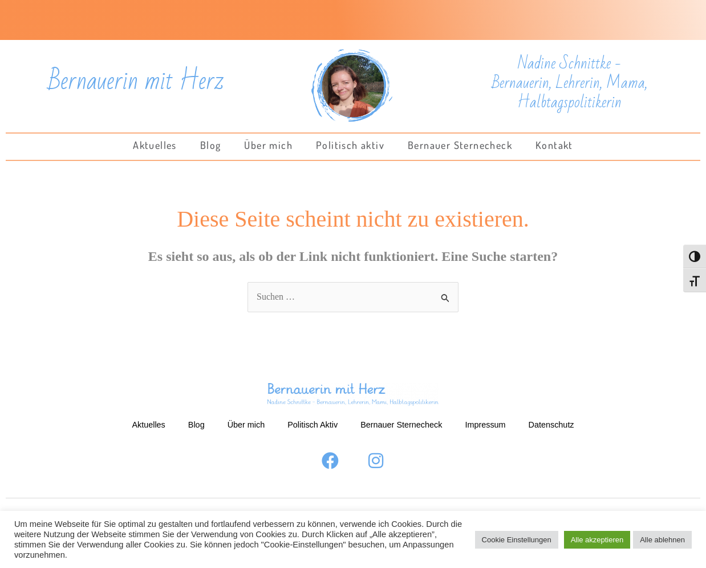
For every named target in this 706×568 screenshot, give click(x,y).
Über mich (268, 145)
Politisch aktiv (350, 145)
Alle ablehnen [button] (662, 539)
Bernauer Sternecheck (460, 145)
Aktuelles (155, 145)
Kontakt (554, 145)
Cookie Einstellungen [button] (516, 539)
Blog (210, 145)
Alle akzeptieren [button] (597, 539)
